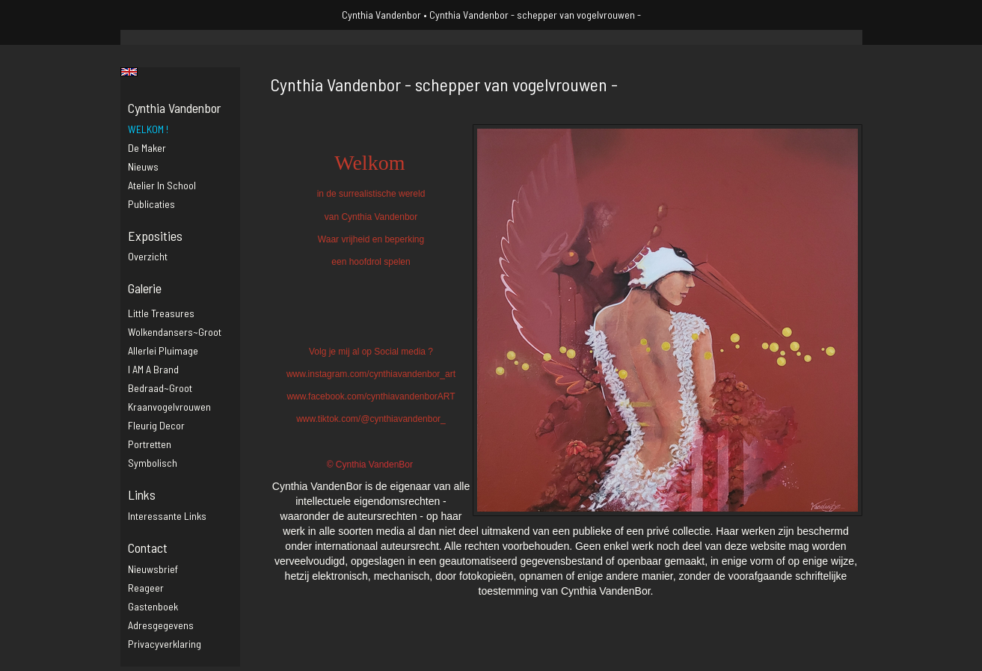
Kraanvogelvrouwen (169, 406)
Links (142, 494)
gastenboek (153, 606)
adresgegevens (161, 625)
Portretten (149, 444)
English (129, 71)
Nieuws (143, 166)
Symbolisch (152, 462)
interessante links (167, 515)
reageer (146, 587)
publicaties (151, 203)
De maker (147, 147)
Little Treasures (161, 313)
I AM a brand (153, 369)
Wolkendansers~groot (174, 331)
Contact (148, 547)
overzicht (148, 256)
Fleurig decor (156, 425)
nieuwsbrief (153, 569)
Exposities (155, 235)
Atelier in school (162, 185)
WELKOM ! (148, 129)
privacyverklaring (164, 643)
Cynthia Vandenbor (381, 14)
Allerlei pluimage (163, 350)
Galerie (145, 288)
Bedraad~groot (160, 388)
